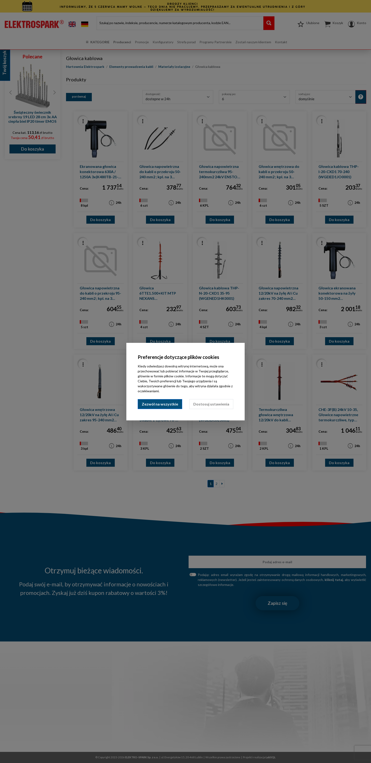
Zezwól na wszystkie (160, 404)
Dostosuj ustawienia (211, 404)
